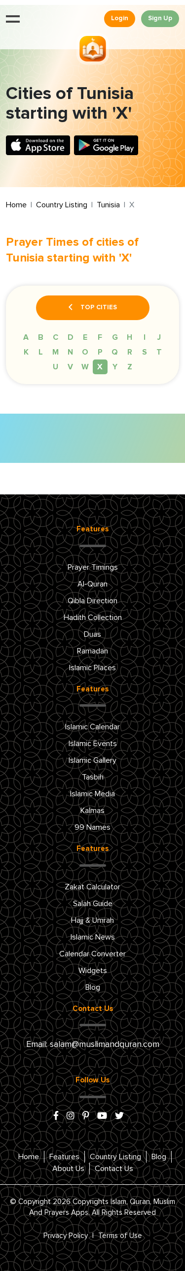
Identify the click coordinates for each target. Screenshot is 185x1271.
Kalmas (92, 811)
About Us (68, 1169)
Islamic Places (92, 668)
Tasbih (93, 777)
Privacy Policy (65, 1235)
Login (119, 18)
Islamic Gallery (92, 760)
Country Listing (61, 205)
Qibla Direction (92, 601)
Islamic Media (92, 794)
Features (64, 1157)
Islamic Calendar (92, 727)
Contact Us (114, 1169)
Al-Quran (92, 584)
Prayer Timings (93, 567)
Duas (92, 634)
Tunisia (108, 205)
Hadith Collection (93, 617)
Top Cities (93, 307)
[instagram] (70, 1116)
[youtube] (102, 1116)
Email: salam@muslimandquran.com (92, 1044)
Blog (92, 987)
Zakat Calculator (92, 887)
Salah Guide (92, 904)
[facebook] (56, 1116)
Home (16, 205)
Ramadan (92, 651)
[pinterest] (85, 1116)
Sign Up (160, 18)
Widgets (92, 971)
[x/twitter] (119, 1116)
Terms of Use (120, 1235)
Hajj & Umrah (92, 920)
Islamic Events (93, 744)
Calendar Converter (92, 954)
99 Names (92, 827)
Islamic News (93, 937)
